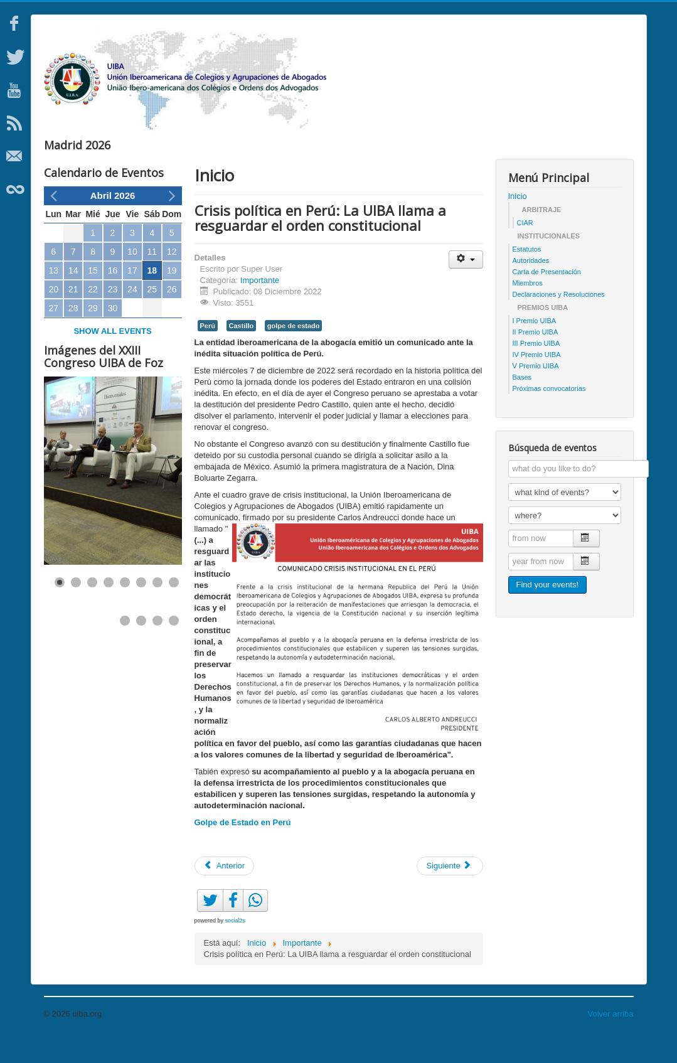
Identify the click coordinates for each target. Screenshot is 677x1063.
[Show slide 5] (125, 607)
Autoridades (531, 285)
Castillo (241, 351)
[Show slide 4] (109, 607)
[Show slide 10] (141, 646)
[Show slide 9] (125, 646)
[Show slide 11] (157, 646)
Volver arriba (611, 1039)
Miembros (528, 308)
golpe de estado (293, 351)
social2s (235, 946)
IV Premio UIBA (537, 379)
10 (132, 277)
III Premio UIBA (536, 368)
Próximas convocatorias (549, 413)
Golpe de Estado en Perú (243, 847)
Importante (259, 305)
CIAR (525, 248)
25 (152, 314)
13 (53, 296)
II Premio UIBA (535, 357)
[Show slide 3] (92, 607)
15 (93, 296)
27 (53, 333)
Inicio (517, 221)
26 (172, 314)
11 (152, 277)
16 (113, 296)
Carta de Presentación (547, 297)
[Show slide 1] (60, 607)
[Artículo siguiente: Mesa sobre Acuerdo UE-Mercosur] (449, 891)
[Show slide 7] (157, 607)
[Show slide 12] (174, 646)
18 (152, 296)
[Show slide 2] (76, 607)
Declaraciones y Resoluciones (559, 319)
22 (93, 314)
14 (73, 296)
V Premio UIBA (536, 391)
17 (132, 296)
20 (53, 314)
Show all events (112, 356)
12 (172, 277)
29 (93, 333)
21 (73, 314)
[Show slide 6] (141, 607)
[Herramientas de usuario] (466, 284)
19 (172, 296)
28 (73, 333)
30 (113, 333)
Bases (522, 402)
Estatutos (527, 274)
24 (132, 314)
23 (113, 314)
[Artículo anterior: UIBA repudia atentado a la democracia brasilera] (225, 891)
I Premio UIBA (535, 346)
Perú (207, 351)
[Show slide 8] (174, 607)
